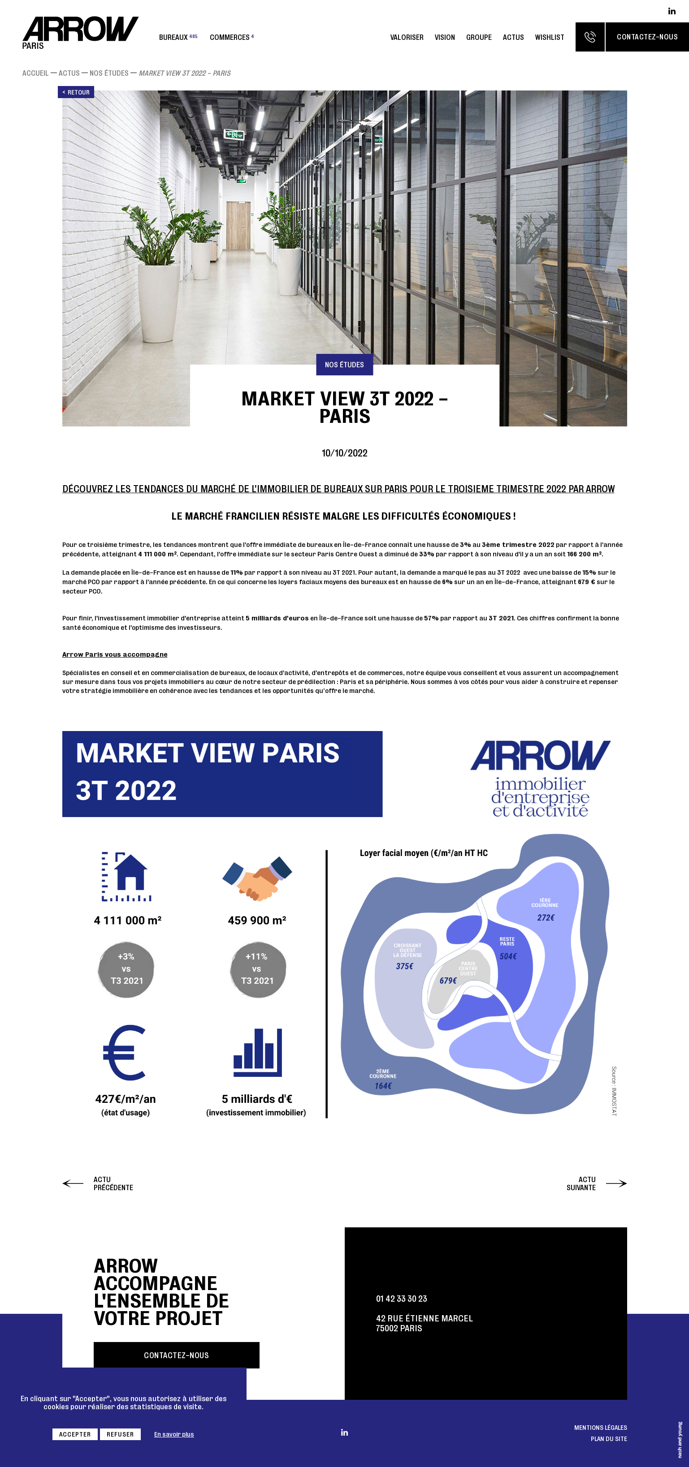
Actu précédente (113, 1183)
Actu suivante (581, 1183)
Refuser (120, 1434)
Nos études (109, 73)
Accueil (35, 73)
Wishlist (549, 37)
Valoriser (407, 37)
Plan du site (609, 1438)
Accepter (75, 1434)
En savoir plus (174, 1434)
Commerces (232, 37)
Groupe (479, 37)
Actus (513, 37)
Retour (79, 92)
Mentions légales (600, 1427)
